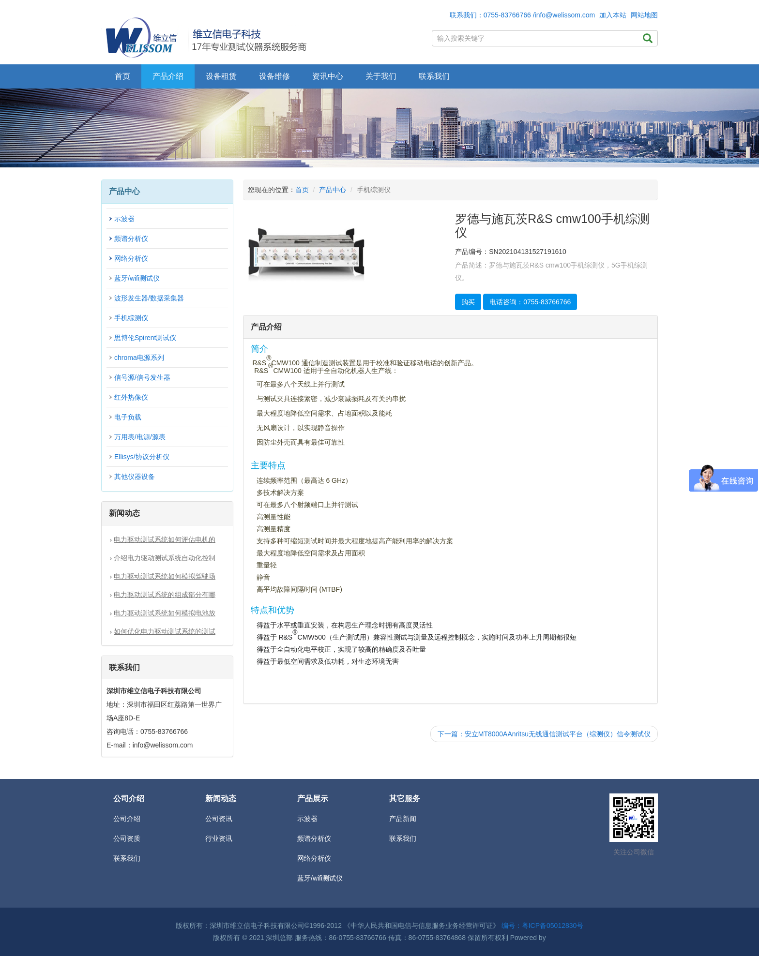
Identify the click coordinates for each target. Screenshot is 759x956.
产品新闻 (402, 818)
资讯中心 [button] (327, 76)
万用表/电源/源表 (140, 437)
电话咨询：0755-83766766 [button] (530, 302)
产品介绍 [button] (167, 76)
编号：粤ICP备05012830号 (542, 925)
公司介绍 (126, 818)
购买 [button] (468, 302)
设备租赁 (221, 76)
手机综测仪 (131, 318)
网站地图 (644, 15)
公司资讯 (218, 818)
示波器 (124, 219)
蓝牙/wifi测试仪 (137, 278)
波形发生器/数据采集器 (149, 298)
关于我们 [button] (380, 76)
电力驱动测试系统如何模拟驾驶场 (164, 576)
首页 (122, 76)
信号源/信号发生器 (142, 377)
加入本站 (612, 15)
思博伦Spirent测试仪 (145, 338)
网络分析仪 (131, 258)
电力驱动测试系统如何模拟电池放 (164, 613)
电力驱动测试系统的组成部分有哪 (164, 594)
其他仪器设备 (134, 476)
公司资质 (126, 838)
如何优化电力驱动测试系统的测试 (164, 631)
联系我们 (434, 76)
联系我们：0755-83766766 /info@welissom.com (522, 15)
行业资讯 (218, 838)
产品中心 (332, 190)
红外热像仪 (131, 397)
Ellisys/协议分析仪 (141, 457)
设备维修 (274, 76)
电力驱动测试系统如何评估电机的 (164, 539)
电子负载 (127, 417)
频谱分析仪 (131, 238)
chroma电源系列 (139, 357)
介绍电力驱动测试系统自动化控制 (164, 558)
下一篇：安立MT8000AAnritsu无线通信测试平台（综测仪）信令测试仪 (544, 734)
